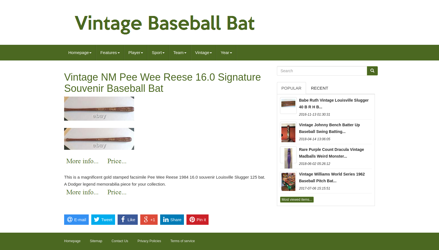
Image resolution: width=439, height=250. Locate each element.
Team (179, 52)
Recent (319, 88)
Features (110, 52)
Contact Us (119, 241)
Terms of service (183, 241)
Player (136, 52)
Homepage (80, 52)
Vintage (203, 52)
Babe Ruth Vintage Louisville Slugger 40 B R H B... (334, 103)
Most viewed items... (297, 200)
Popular (291, 88)
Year (226, 52)
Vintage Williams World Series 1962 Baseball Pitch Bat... (332, 177)
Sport (158, 52)
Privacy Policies (149, 241)
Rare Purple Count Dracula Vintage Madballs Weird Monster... (331, 152)
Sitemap (96, 241)
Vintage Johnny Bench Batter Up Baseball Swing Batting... (329, 128)
